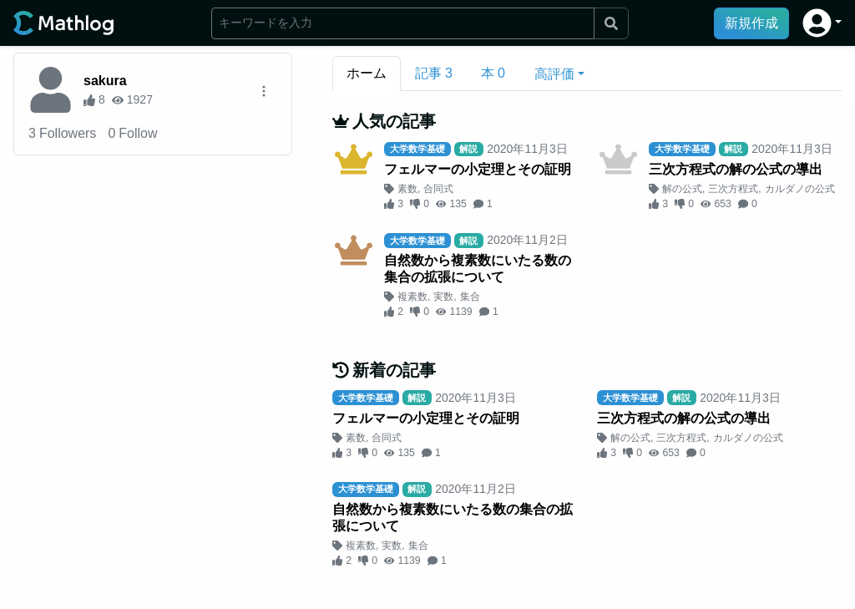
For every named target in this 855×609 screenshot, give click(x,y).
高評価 (554, 74)
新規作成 (751, 23)
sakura (105, 81)
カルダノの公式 (800, 189)
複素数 (412, 296)
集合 (470, 296)
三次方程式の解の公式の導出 (735, 169)
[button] (822, 23)
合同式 (438, 189)
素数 (407, 189)
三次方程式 (733, 189)
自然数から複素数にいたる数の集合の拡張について (477, 268)
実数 (443, 296)
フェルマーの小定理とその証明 (477, 169)
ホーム (367, 73)
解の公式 (682, 189)
